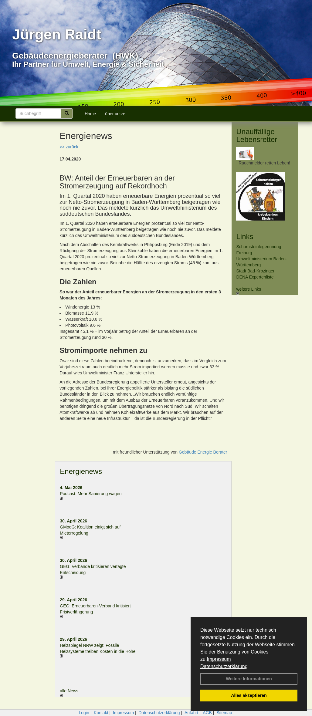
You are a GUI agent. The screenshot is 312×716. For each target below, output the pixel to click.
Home (90, 113)
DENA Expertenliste (254, 277)
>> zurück (68, 146)
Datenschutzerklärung (224, 666)
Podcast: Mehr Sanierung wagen (90, 493)
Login (84, 712)
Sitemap (224, 712)
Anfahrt (191, 712)
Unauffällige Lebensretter (256, 135)
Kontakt (101, 712)
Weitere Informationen (249, 678)
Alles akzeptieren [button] (249, 695)
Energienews (81, 471)
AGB (207, 712)
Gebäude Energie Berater (203, 452)
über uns (114, 113)
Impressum (219, 659)
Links (244, 236)
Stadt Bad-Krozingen (255, 270)
